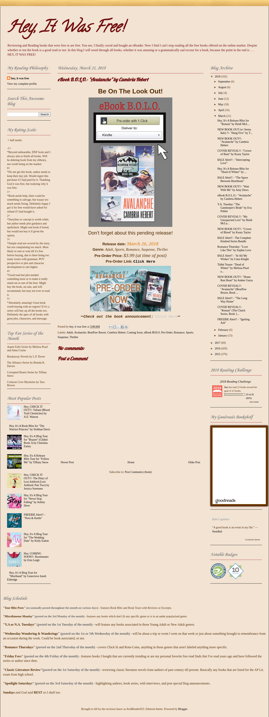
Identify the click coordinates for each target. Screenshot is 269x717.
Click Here (144, 262)
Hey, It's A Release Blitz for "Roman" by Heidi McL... (233, 122)
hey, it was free (20, 78)
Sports (189, 332)
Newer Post (67, 462)
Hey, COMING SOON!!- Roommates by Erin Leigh (36, 557)
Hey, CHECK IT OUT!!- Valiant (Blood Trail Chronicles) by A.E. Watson (37, 411)
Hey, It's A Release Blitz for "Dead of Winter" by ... (233, 170)
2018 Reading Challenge (235, 381)
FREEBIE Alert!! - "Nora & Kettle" (34, 516)
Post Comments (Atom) (138, 472)
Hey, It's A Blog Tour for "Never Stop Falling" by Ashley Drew (36, 500)
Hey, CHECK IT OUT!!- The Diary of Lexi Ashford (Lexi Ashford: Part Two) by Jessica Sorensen (36, 481)
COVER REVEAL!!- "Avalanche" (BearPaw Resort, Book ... (232, 289)
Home (131, 462)
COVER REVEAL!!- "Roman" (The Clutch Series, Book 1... (231, 310)
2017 (218, 342)
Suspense (63, 337)
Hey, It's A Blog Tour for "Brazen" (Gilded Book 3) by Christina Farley (36, 441)
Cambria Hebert (116, 332)
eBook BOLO (152, 332)
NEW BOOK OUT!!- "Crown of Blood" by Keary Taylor (234, 230)
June (221, 98)
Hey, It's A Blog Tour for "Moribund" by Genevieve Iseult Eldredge (26, 576)
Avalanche (80, 332)
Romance (179, 332)
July (220, 92)
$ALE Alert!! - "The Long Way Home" (232, 300)
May (221, 104)
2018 (218, 76)
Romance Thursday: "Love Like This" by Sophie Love (234, 248)
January (223, 335)
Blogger (182, 709)
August (222, 87)
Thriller (74, 337)
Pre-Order (166, 332)
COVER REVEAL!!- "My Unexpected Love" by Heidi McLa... (234, 220)
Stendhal (217, 531)
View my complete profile (22, 83)
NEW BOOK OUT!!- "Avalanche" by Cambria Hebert (233, 142)
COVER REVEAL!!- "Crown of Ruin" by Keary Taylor (234, 152)
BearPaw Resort (97, 332)
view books (254, 402)
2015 (218, 354)
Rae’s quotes (220, 519)
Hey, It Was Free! (65, 28)
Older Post (194, 462)
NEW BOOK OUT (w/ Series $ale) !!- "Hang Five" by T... (234, 131)
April (221, 110)
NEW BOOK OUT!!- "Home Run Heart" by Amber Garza (235, 278)
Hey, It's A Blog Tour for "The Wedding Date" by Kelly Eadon (36, 538)
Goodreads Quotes (252, 539)
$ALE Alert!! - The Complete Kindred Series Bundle (234, 239)
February (223, 329)
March (222, 115)
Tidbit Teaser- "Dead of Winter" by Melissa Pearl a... (233, 268)
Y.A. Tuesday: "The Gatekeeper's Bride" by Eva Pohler (234, 208)
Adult (70, 332)
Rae (226, 387)
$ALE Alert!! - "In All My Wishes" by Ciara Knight (233, 257)
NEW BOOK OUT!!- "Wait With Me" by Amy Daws (233, 188)
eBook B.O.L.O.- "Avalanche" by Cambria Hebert (234, 197)
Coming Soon (134, 332)
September (224, 81)
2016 (218, 348)
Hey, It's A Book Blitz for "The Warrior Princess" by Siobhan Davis (29, 427)
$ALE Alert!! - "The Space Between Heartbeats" (232, 179)
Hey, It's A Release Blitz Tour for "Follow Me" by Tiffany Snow (36, 459)
